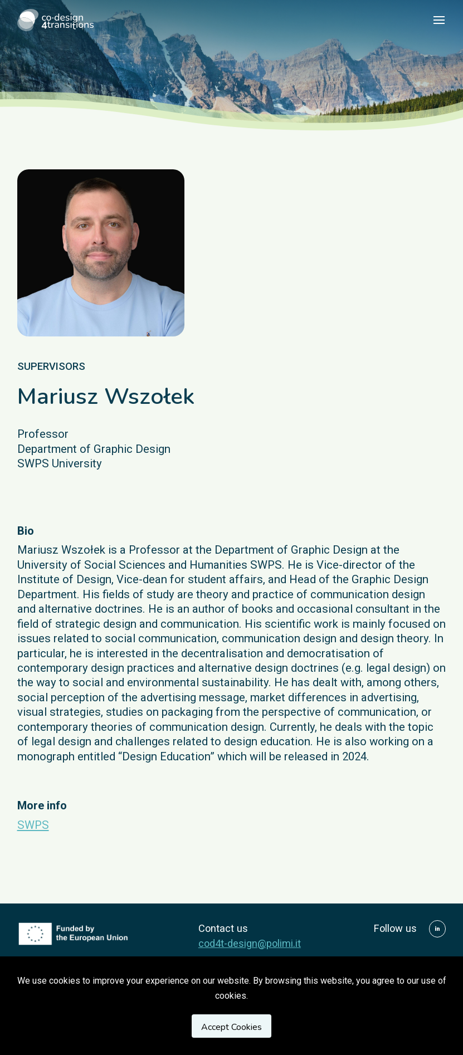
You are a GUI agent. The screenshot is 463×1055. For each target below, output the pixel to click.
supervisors (51, 366)
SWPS (33, 825)
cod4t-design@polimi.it (249, 943)
